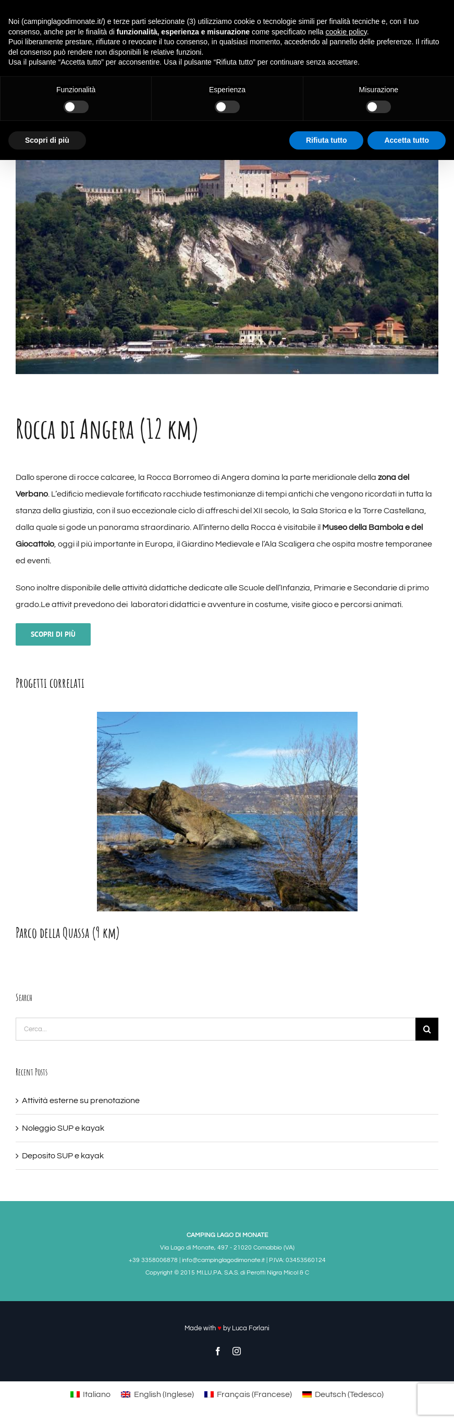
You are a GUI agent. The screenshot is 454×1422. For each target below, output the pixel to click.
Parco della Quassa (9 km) (68, 932)
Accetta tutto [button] (406, 140)
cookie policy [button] (346, 32)
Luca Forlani (250, 1328)
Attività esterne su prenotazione (81, 1100)
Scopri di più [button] (47, 140)
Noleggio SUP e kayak (63, 1128)
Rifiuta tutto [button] (326, 140)
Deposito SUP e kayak (63, 1156)
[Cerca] (426, 1029)
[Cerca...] (215, 1029)
